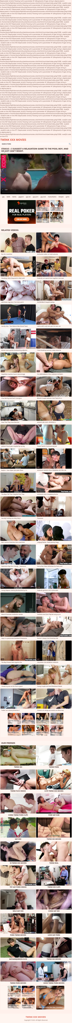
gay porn (35, 197)
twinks (14, 197)
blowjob (61, 197)
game (67, 197)
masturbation (52, 197)
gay (3, 197)
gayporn (21, 197)
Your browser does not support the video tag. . (36, 174)
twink (8, 197)
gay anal (43, 197)
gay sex (28, 197)
